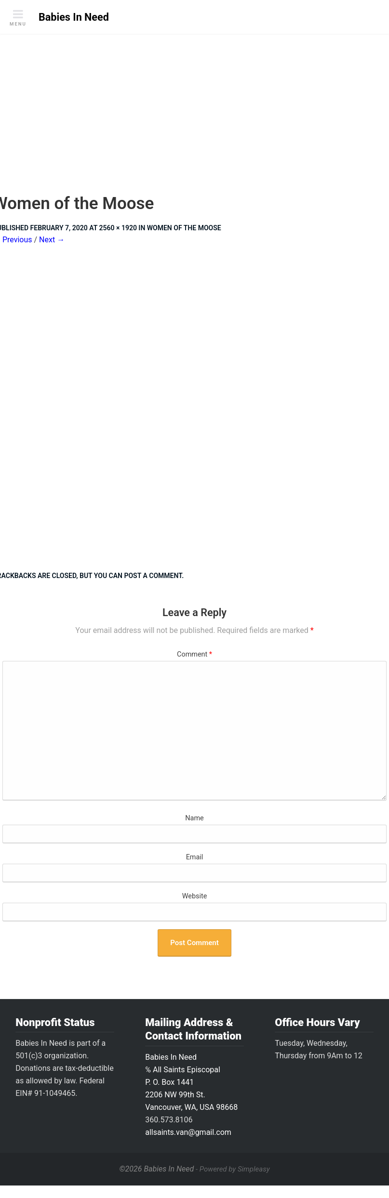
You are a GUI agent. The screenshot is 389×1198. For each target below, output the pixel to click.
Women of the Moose (184, 228)
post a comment (153, 575)
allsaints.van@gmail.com (188, 1132)
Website (194, 896)
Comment (194, 654)
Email (194, 857)
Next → (52, 239)
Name (194, 818)
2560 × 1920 (118, 228)
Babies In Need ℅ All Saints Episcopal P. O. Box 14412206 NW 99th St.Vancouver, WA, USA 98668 (191, 1082)
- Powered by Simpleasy (232, 1169)
